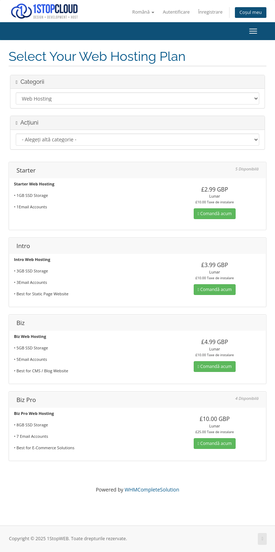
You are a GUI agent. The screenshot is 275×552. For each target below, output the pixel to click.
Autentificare (176, 12)
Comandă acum (215, 213)
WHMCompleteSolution (152, 489)
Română (143, 12)
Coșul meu (251, 12)
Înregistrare (210, 12)
